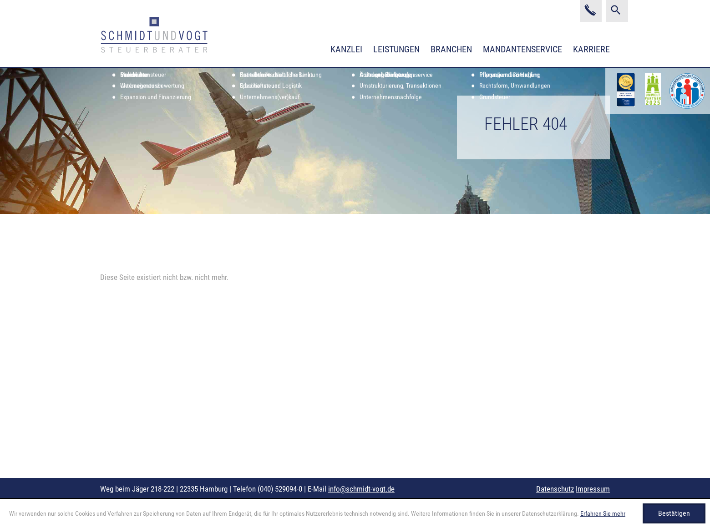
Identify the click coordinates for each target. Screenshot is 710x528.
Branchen (451, 49)
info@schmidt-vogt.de (361, 488)
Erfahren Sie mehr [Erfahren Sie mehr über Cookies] (602, 513)
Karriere (591, 49)
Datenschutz (555, 488)
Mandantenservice (522, 49)
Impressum (593, 488)
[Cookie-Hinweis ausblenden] (674, 513)
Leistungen (396, 49)
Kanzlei (346, 49)
